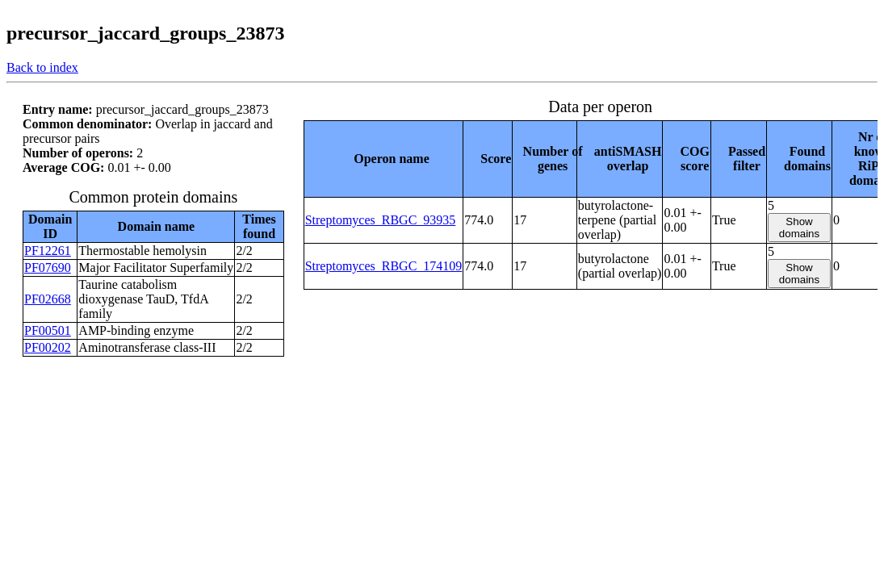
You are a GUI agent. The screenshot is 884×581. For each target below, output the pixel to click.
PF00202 (47, 347)
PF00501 (47, 330)
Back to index (42, 67)
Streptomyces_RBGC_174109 (384, 266)
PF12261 (47, 250)
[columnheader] (383, 158)
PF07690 (47, 267)
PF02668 (47, 299)
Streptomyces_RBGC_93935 (380, 220)
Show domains (799, 227)
